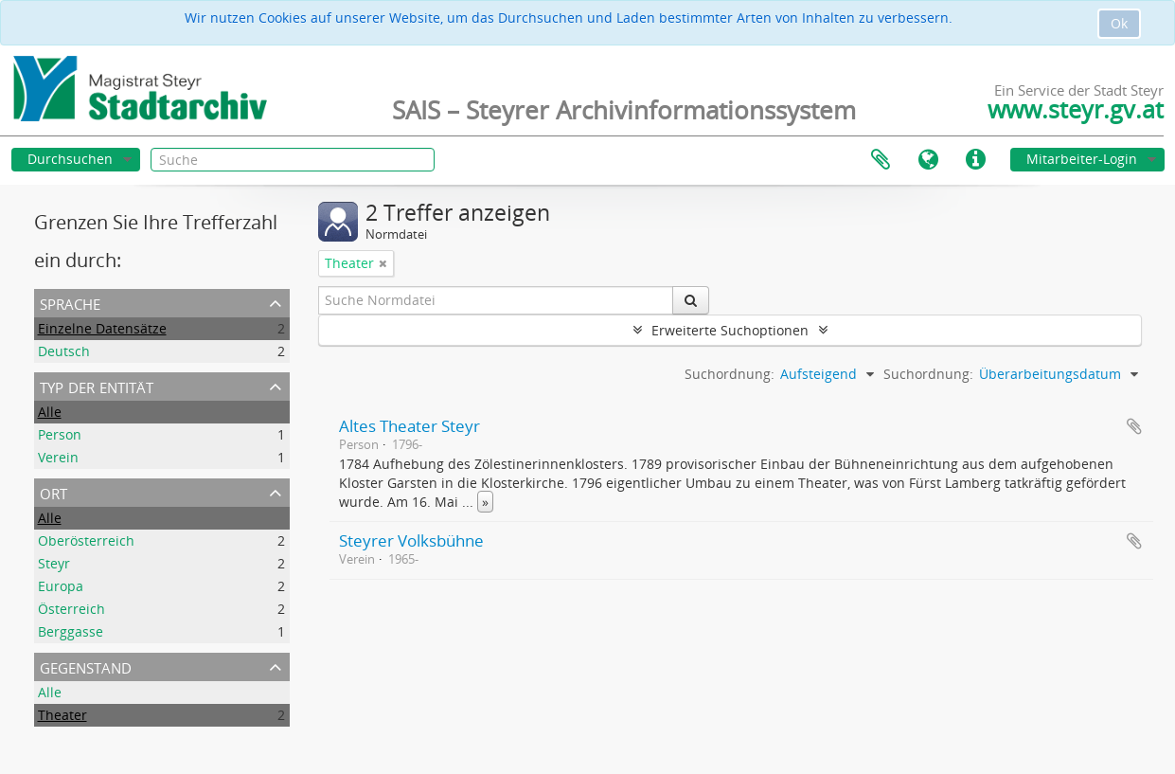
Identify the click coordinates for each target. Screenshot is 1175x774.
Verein (58, 457)
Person (59, 434)
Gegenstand (86, 666)
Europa (60, 586)
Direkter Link (975, 160)
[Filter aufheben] (383, 263)
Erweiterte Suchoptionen (730, 330)
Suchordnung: (928, 374)
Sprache (928, 160)
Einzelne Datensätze (102, 328)
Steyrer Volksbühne (411, 540)
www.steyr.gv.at (1076, 109)
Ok (1119, 23)
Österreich (71, 609)
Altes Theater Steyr (409, 426)
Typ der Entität (96, 385)
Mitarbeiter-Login (1081, 159)
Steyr (54, 563)
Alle (50, 412)
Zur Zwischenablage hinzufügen (1134, 426)
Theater (62, 715)
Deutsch (64, 351)
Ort (53, 491)
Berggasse (70, 631)
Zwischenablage (880, 160)
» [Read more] (485, 502)
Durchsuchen (70, 159)
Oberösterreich (86, 540)
